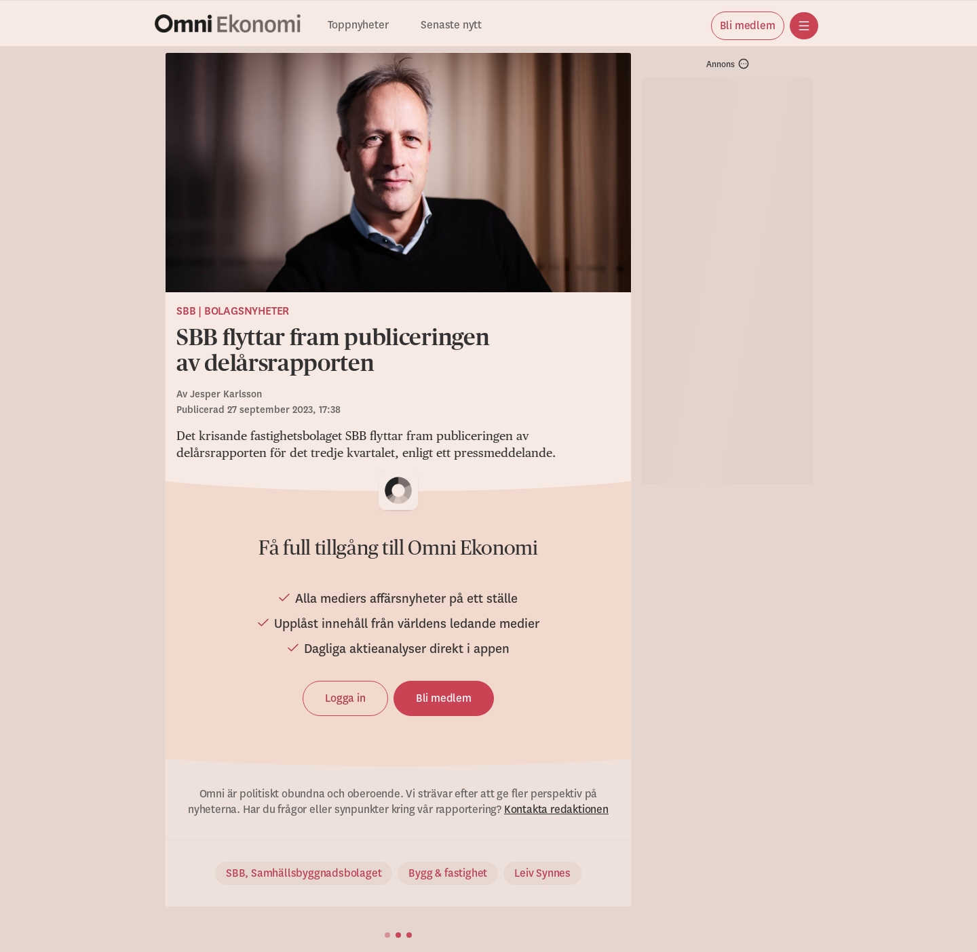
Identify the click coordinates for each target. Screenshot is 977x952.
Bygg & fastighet (447, 873)
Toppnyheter (358, 25)
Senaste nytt (451, 25)
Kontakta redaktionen (556, 809)
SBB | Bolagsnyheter (232, 311)
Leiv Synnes (542, 873)
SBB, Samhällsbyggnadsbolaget (303, 873)
